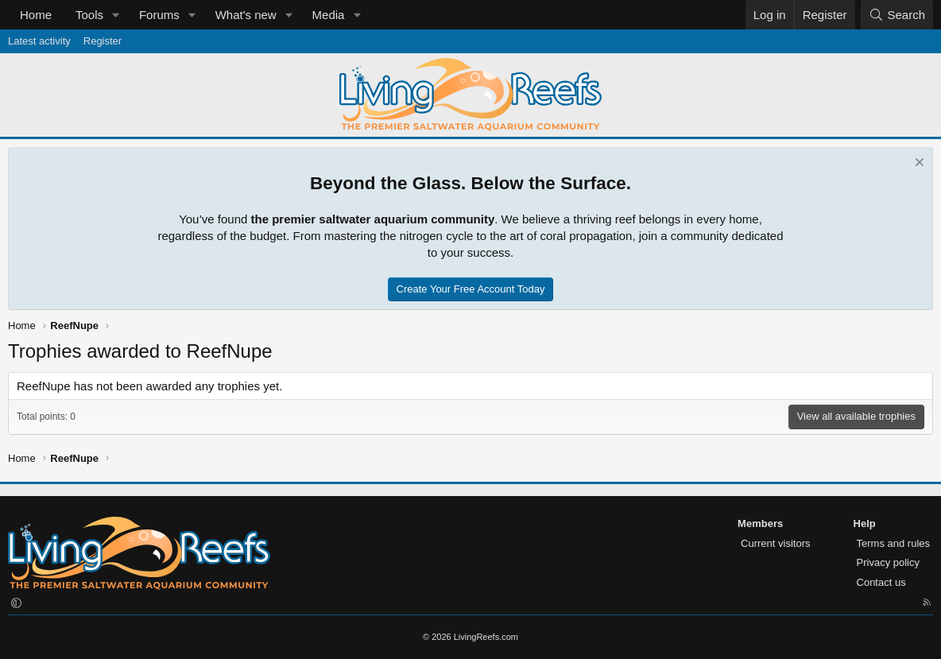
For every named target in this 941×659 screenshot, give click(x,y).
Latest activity (39, 41)
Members (760, 523)
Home (36, 14)
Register (102, 41)
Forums (159, 14)
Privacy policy (888, 562)
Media (328, 14)
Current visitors (775, 543)
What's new (246, 14)
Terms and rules (893, 543)
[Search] (897, 14)
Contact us (881, 582)
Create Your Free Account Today (471, 289)
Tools (89, 14)
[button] (116, 14)
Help (865, 523)
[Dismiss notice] (917, 164)
